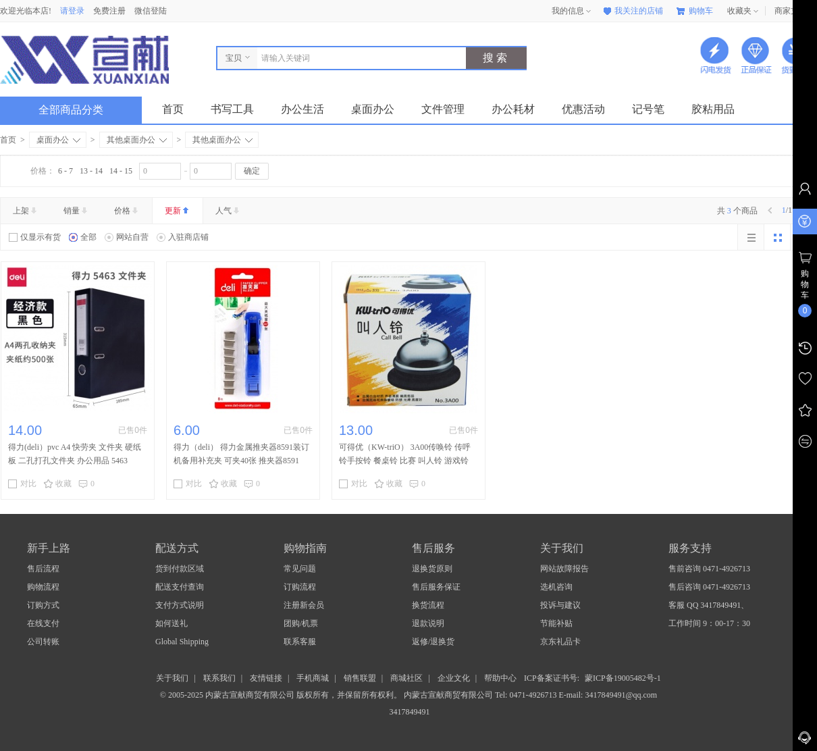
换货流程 (428, 605)
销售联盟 (360, 678)
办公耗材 (513, 109)
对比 (22, 483)
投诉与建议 (560, 605)
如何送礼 (171, 623)
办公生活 (302, 109)
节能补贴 (556, 623)
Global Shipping (182, 641)
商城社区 (406, 678)
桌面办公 (372, 109)
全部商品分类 (81, 109)
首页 (173, 109)
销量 (76, 210)
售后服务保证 (436, 587)
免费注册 (109, 11)
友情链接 (266, 678)
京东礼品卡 (560, 641)
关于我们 (172, 678)
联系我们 (219, 678)
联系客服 (300, 641)
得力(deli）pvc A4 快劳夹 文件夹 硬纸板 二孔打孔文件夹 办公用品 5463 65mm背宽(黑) (74, 460)
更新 (178, 210)
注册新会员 (304, 605)
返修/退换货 (433, 641)
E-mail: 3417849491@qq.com (607, 695)
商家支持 (795, 11)
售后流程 (43, 568)
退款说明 (428, 623)
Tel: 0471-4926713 (526, 695)
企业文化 (454, 678)
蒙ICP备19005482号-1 (623, 678)
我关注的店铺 (632, 11)
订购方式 (43, 605)
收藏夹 (744, 11)
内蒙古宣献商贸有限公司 (449, 695)
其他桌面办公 (137, 140)
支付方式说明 (179, 605)
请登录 (72, 11)
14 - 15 (120, 171)
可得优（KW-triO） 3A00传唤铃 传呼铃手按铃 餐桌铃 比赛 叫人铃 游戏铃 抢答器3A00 (405, 460)
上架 (26, 210)
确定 (252, 171)
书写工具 (232, 109)
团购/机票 (301, 623)
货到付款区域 (179, 568)
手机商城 (312, 678)
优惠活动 (583, 109)
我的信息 (573, 11)
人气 (228, 210)
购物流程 (43, 587)
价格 (127, 210)
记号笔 (648, 109)
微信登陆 (150, 11)
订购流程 (300, 587)
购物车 (695, 11)
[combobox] (358, 58)
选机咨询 (556, 587)
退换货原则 (432, 568)
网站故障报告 (564, 568)
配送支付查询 (179, 587)
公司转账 (43, 641)
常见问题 (300, 568)
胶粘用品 (713, 109)
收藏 (57, 483)
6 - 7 (65, 171)
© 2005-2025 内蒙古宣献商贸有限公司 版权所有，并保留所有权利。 (281, 695)
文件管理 (443, 109)
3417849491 (409, 712)
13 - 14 (91, 171)
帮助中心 (500, 678)
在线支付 (43, 623)
